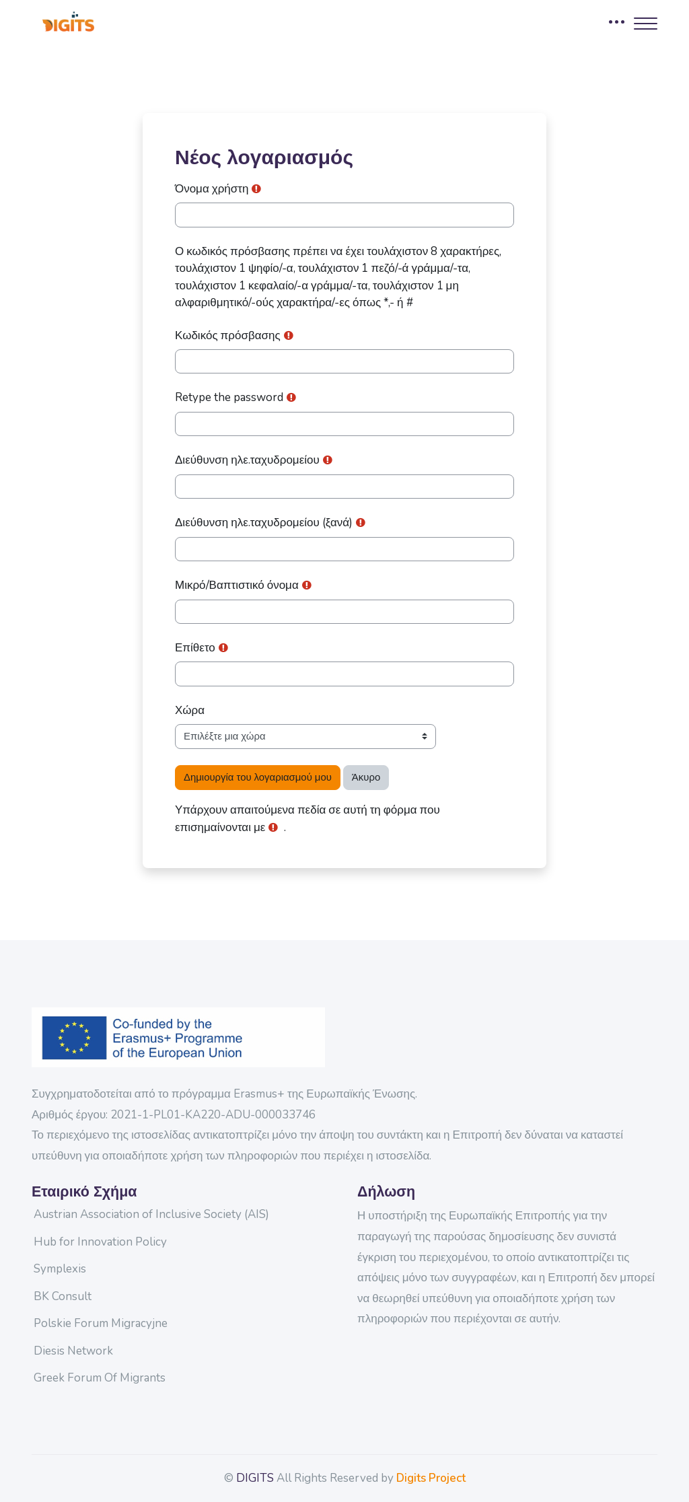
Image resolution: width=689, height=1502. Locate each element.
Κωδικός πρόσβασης (228, 335)
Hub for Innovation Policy (100, 1242)
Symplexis (60, 1269)
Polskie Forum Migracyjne (101, 1323)
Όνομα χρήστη (211, 188)
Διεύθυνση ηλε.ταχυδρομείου (247, 460)
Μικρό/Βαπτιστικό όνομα (237, 585)
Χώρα (190, 710)
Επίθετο (195, 647)
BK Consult (63, 1296)
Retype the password (229, 397)
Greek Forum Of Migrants (100, 1378)
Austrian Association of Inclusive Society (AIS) (151, 1214)
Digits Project (431, 1478)
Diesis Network (73, 1351)
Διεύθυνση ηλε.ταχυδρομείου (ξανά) (264, 522)
